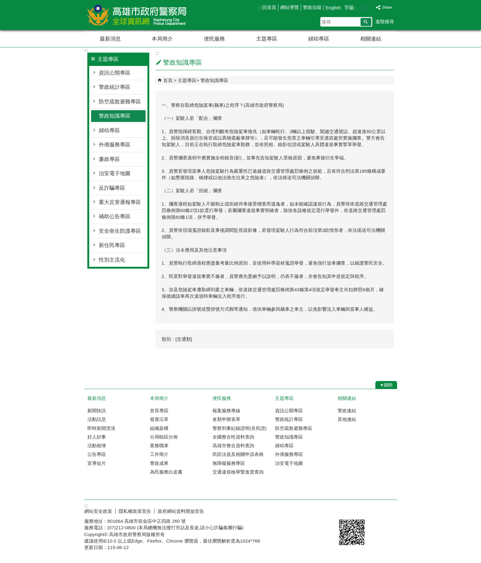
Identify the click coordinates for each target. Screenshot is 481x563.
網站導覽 (289, 7)
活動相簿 (96, 445)
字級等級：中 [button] (365, 8)
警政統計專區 (114, 87)
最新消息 (110, 39)
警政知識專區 (114, 116)
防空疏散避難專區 (120, 102)
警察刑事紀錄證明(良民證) (239, 428)
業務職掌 (159, 445)
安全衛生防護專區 (120, 231)
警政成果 (159, 463)
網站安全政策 (98, 511)
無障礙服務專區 (228, 463)
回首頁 (269, 7)
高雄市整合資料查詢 (233, 445)
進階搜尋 (384, 21)
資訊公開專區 (114, 73)
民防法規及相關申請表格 (238, 454)
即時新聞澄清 (101, 428)
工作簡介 (159, 454)
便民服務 (214, 39)
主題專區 (266, 39)
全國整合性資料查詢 (233, 437)
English (333, 7)
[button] (366, 22)
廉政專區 (109, 159)
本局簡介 (162, 39)
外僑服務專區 (114, 145)
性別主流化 (112, 260)
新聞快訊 (96, 410)
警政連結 (347, 410)
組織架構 (159, 428)
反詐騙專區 (112, 188)
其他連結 (347, 419)
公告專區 (96, 454)
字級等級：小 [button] (358, 7)
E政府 (344, 510)
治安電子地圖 (114, 173)
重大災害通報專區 (120, 202)
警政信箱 (312, 7)
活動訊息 (96, 419)
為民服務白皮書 (166, 471)
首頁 (168, 80)
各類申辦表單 (226, 419)
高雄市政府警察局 (136, 15)
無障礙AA (375, 510)
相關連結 (370, 39)
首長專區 (159, 410)
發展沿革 (159, 419)
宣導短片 (96, 463)
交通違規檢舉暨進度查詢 (238, 471)
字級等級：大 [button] (371, 7)
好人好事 (96, 437)
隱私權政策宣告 (135, 511)
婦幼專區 (318, 39)
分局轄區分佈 (164, 437)
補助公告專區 (114, 216)
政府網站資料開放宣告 (181, 511)
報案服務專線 (226, 410)
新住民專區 (112, 245)
